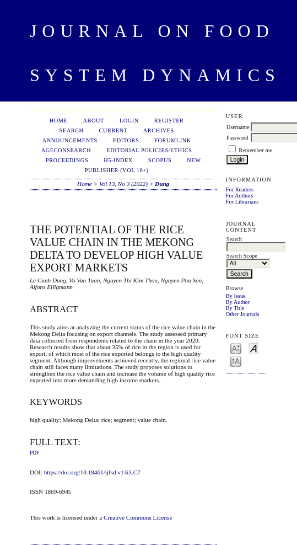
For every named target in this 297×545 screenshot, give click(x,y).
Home (59, 120)
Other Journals (243, 314)
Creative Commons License (138, 517)
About (93, 120)
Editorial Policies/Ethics (149, 150)
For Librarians (242, 202)
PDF (34, 453)
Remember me (255, 150)
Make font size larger (235, 360)
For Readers (240, 189)
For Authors (239, 196)
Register (169, 120)
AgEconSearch (66, 150)
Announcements (70, 140)
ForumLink (172, 140)
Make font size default (253, 347)
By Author (238, 302)
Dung (162, 183)
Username (238, 127)
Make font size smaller (235, 347)
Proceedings (67, 160)
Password (237, 138)
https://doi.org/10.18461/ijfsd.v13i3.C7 (92, 472)
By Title (235, 308)
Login (129, 120)
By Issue (236, 296)
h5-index (118, 160)
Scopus (159, 160)
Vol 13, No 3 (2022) (123, 183)
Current (113, 130)
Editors (126, 140)
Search (71, 130)
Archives (158, 130)
